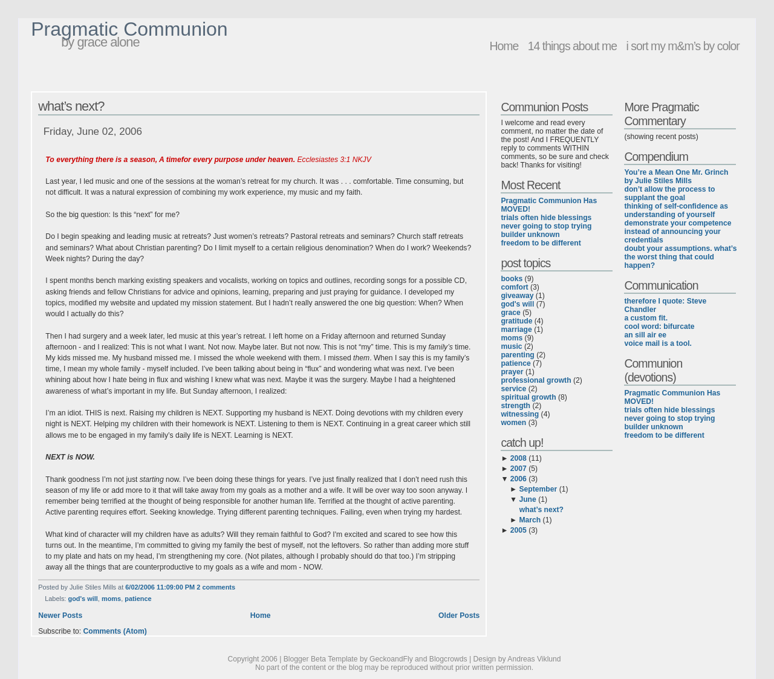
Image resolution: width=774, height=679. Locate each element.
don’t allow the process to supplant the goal (669, 193)
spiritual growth (528, 397)
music (511, 346)
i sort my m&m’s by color (682, 46)
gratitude (516, 321)
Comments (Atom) (115, 631)
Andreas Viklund (534, 659)
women (513, 422)
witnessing (520, 414)
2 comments (216, 587)
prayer (512, 372)
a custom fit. (646, 318)
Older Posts (459, 615)
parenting (517, 355)
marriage (516, 329)
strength (515, 405)
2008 (518, 458)
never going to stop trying (546, 226)
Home (503, 46)
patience (138, 598)
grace (510, 312)
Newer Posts (60, 615)
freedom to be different (540, 243)
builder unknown (530, 234)
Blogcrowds (448, 659)
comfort (514, 287)
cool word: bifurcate (659, 326)
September (538, 489)
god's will (82, 598)
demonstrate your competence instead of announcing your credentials (677, 231)
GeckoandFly (391, 659)
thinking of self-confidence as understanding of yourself (676, 210)
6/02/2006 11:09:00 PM (160, 587)
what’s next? (71, 106)
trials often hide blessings (546, 217)
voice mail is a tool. (657, 343)
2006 (518, 479)
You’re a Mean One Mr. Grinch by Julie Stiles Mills (676, 176)
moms (111, 598)
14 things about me (572, 46)
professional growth (536, 380)
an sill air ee (645, 335)
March (530, 520)
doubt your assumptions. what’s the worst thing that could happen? (680, 257)
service (513, 389)
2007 (518, 468)
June (527, 499)
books (511, 279)
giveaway (517, 295)
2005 (518, 530)
